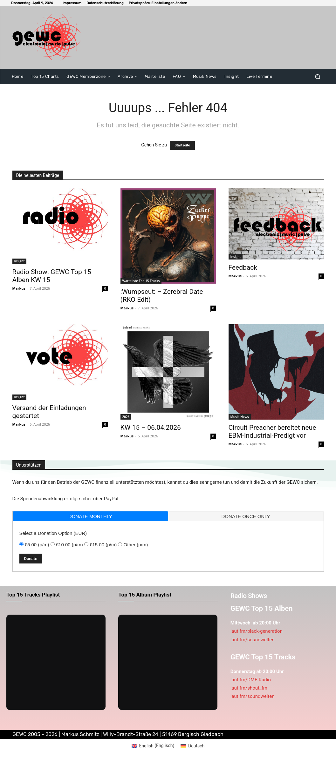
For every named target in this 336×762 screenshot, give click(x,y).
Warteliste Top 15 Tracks (141, 281)
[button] (158, 3)
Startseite (182, 145)
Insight (19, 261)
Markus (19, 288)
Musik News (239, 417)
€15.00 (103, 544)
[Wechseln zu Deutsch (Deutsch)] (192, 745)
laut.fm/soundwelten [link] (252, 640)
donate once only (246, 516)
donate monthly (90, 516)
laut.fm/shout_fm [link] (248, 688)
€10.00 (69, 544)
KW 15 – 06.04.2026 (150, 427)
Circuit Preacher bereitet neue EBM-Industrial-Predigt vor (272, 431)
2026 (126, 417)
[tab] (90, 516)
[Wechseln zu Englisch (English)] (153, 745)
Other (136, 544)
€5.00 (37, 544)
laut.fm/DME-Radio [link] (250, 680)
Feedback (243, 267)
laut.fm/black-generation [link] (256, 631)
